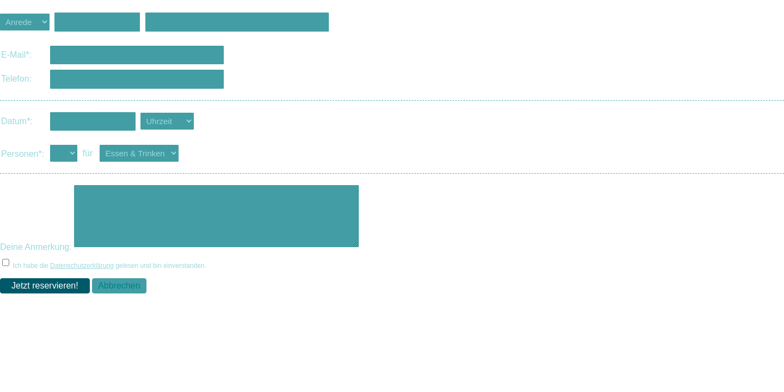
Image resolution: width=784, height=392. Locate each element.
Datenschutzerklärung (82, 275)
